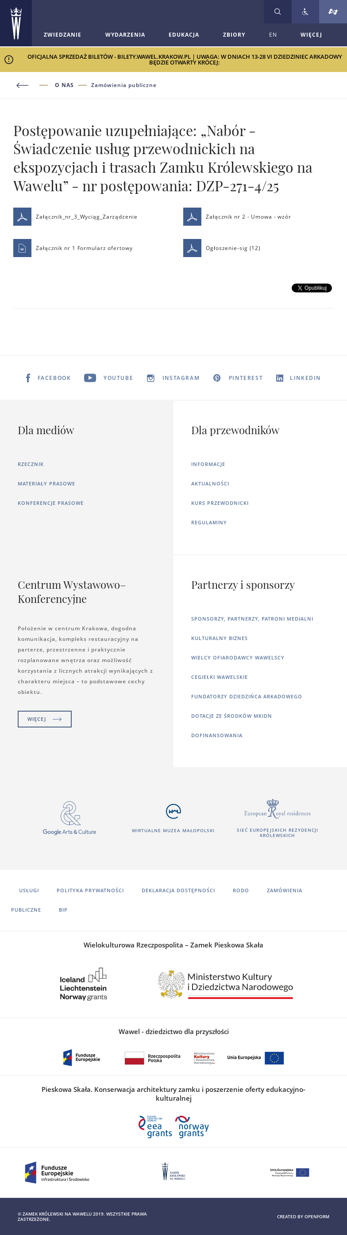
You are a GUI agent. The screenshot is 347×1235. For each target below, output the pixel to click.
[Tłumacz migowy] (333, 11)
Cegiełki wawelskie (219, 677)
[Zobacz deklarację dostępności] (305, 11)
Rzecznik (31, 464)
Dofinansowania (217, 735)
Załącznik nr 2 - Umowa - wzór (237, 217)
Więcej (44, 719)
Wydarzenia (125, 34)
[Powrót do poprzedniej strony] (34, 85)
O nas (64, 85)
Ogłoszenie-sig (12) (222, 248)
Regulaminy (209, 522)
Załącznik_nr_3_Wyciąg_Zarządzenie (75, 217)
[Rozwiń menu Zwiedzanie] (62, 35)
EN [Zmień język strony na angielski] (273, 34)
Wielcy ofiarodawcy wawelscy (238, 657)
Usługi (29, 890)
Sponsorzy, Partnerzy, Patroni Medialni (252, 618)
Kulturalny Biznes (219, 638)
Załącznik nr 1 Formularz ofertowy (73, 248)
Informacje (208, 464)
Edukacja (184, 34)
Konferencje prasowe (51, 503)
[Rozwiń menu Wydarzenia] (125, 35)
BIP (63, 909)
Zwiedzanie (62, 34)
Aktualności (210, 483)
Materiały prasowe (46, 483)
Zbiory (234, 34)
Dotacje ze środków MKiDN (231, 715)
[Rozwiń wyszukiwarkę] (278, 11)
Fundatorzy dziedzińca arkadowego (246, 696)
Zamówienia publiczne (124, 85)
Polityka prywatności (90, 890)
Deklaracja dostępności (178, 890)
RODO (241, 890)
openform (317, 1216)
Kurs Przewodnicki (220, 503)
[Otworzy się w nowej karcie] (70, 818)
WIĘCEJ (311, 34)
